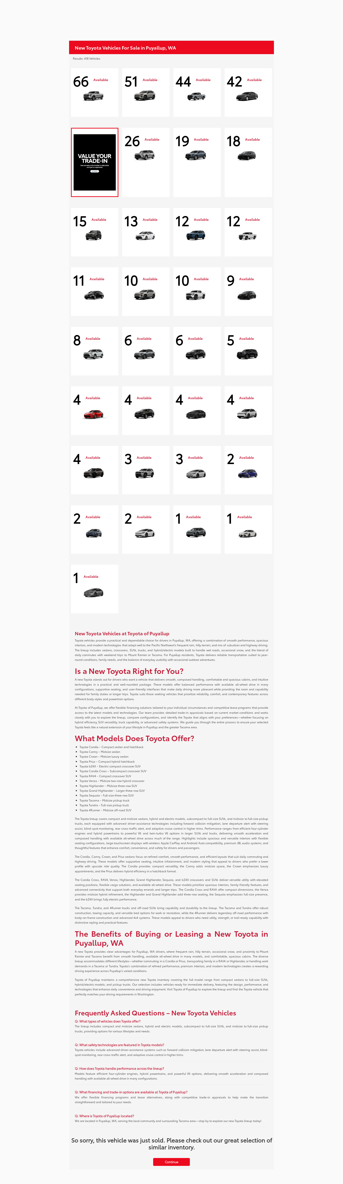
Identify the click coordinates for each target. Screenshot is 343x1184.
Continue (171, 1162)
